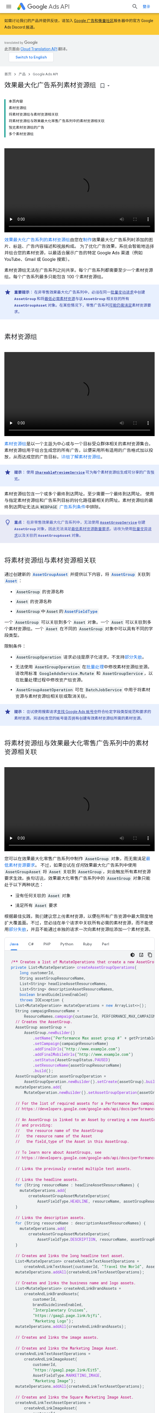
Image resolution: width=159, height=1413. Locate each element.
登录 (146, 6)
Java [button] (14, 944)
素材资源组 (15, 443)
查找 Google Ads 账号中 (77, 711)
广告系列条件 (72, 507)
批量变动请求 (122, 292)
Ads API (48, 6)
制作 (87, 239)
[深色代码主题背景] (132, 955)
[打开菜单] (8, 6)
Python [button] (66, 944)
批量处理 (95, 667)
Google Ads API (45, 74)
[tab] (14, 943)
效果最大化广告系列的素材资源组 (37, 239)
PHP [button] (47, 944)
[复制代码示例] (150, 955)
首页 (7, 74)
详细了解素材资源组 (81, 456)
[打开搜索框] (135, 6)
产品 (22, 74)
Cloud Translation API (38, 49)
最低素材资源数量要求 (90, 529)
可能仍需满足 (120, 305)
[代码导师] (141, 955)
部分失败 (133, 657)
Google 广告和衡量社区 (94, 20)
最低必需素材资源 (60, 299)
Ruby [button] (87, 944)
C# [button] (31, 944)
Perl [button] (105, 944)
